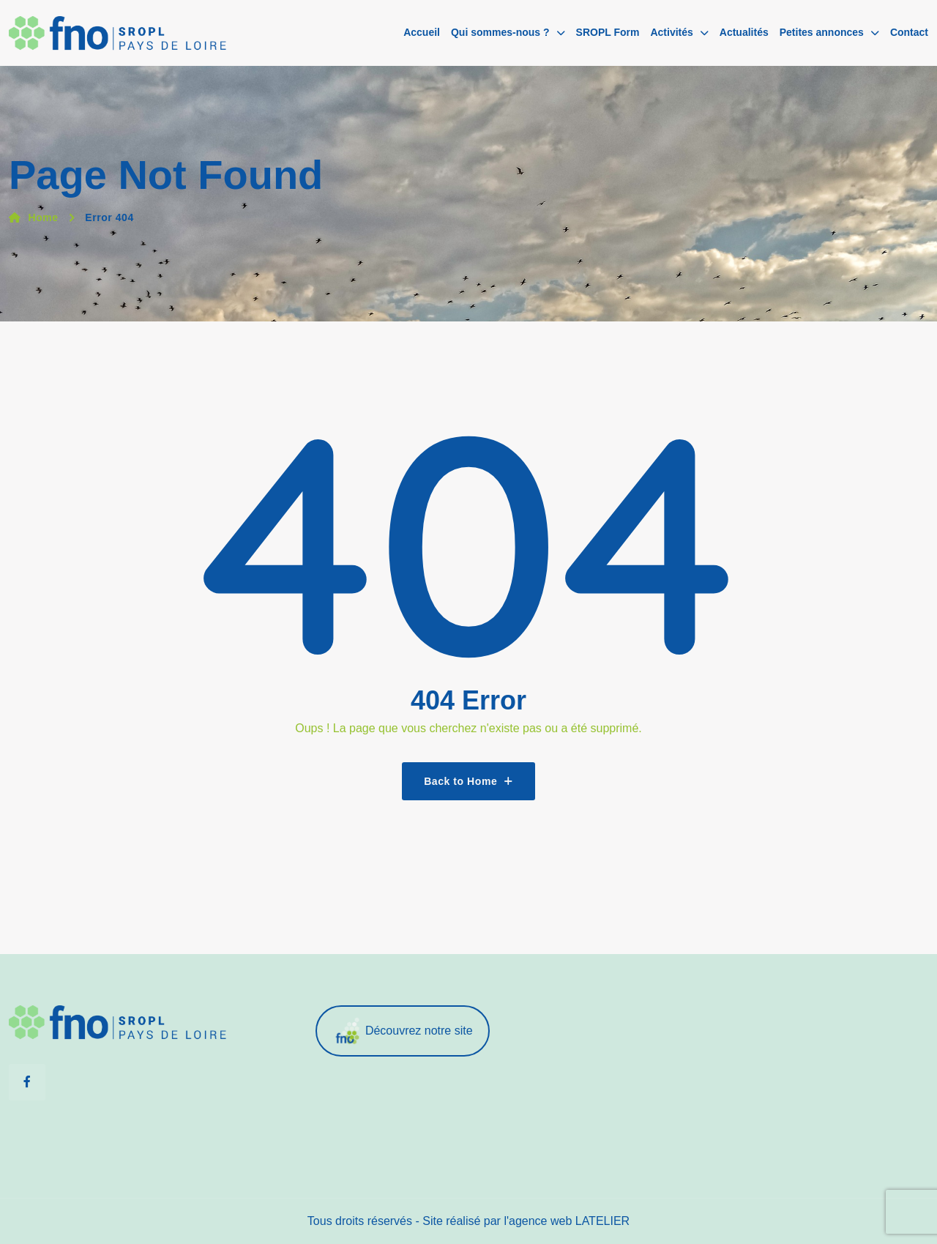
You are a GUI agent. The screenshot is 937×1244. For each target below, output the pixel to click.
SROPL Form (608, 32)
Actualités (744, 32)
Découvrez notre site (402, 1031)
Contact (909, 32)
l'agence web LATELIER (567, 1221)
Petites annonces (822, 32)
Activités (671, 32)
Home (34, 217)
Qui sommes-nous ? (500, 32)
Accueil (421, 32)
